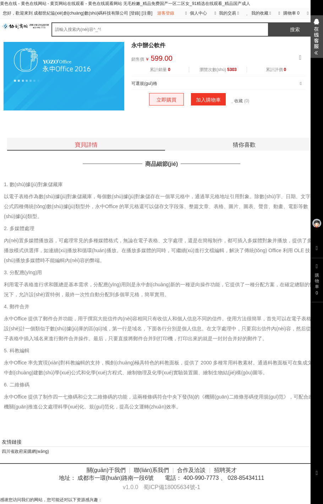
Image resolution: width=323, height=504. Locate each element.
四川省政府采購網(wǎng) (25, 451)
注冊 (147, 13)
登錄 (135, 13)
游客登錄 (165, 13)
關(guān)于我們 (106, 470)
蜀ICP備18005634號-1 (171, 487)
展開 (317, 36)
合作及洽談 (191, 470)
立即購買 (166, 100)
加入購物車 (208, 100)
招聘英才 (225, 470)
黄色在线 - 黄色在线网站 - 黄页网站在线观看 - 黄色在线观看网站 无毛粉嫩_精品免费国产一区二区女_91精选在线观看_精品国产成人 (125, 3)
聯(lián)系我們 (151, 470)
